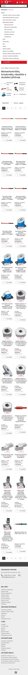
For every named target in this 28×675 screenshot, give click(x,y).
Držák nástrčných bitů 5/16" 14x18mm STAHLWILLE (7, 456)
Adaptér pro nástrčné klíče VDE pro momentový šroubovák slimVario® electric (20, 418)
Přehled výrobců (5, 633)
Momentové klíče (8, 25)
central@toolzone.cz (8, 577)
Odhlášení (3, 604)
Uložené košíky (5, 597)
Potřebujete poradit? (6, 635)
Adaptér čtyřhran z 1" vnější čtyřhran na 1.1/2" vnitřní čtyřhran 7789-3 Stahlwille (21, 306)
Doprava (3, 615)
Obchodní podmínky (6, 609)
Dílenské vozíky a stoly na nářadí (11, 15)
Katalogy (3, 650)
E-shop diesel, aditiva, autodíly (9, 657)
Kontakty (3, 624)
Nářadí (2, 13)
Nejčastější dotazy (6, 618)
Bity (4, 44)
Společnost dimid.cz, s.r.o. (8, 655)
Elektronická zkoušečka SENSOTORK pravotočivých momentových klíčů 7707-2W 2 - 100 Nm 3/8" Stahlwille (7, 495)
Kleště (4, 46)
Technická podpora (6, 648)
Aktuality (3, 644)
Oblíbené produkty (6, 602)
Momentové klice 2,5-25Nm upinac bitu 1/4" (21, 532)
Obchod (3, 646)
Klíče (4, 39)
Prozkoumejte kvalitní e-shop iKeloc (10, 661)
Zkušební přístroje (9, 34)
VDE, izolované (8, 29)
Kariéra (3, 630)
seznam (21, 103)
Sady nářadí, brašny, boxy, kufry (11, 17)
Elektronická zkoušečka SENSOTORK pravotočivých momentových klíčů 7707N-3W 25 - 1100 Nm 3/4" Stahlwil (7, 536)
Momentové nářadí (8, 22)
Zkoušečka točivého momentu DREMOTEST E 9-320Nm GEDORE (7, 270)
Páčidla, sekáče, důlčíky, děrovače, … (12, 53)
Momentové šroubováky (10, 27)
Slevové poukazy (5, 598)
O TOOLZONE (4, 626)
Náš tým (3, 628)
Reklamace (4, 613)
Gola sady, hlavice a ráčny (9, 20)
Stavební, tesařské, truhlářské (10, 56)
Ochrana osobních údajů (7, 611)
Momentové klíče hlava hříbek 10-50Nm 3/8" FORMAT (7, 163)
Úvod (2, 68)
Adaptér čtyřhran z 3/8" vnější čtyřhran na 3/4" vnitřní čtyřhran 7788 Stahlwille (7, 418)
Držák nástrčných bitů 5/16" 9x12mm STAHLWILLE (21, 456)
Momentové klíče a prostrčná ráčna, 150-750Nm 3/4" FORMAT (7, 128)
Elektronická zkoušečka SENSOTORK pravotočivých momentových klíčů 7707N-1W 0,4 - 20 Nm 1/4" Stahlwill (21, 495)
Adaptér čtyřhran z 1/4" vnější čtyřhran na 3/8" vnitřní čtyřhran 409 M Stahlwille (7, 381)
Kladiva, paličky (7, 49)
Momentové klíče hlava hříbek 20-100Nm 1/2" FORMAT (20, 163)
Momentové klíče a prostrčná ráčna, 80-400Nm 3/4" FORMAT (20, 128)
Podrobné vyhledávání (7, 641)
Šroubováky (6, 41)
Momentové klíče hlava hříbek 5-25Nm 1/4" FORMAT (20, 198)
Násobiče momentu (9, 32)
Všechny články (5, 642)
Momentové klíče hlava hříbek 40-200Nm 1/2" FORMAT (7, 198)
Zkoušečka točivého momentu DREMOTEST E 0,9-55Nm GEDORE (20, 233)
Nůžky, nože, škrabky (8, 51)
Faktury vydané (5, 595)
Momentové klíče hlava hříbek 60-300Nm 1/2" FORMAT (7, 233)
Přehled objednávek (6, 593)
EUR (25, 2)
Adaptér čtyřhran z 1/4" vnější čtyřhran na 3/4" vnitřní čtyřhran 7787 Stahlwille (21, 343)
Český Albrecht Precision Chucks (9, 659)
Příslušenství (7, 37)
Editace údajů (4, 591)
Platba (2, 617)
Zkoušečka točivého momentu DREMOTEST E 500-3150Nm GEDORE (7, 306)
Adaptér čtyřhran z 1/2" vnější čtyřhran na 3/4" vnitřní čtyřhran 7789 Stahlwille (7, 343)
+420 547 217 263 (10, 575)
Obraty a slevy (5, 600)
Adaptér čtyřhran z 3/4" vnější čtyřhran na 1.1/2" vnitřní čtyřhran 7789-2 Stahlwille (21, 381)
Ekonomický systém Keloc (8, 663)
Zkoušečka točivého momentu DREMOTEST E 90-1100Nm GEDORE (20, 270)
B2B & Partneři (5, 631)
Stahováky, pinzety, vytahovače (11, 58)
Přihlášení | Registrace (7, 589)
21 (20, 108)
